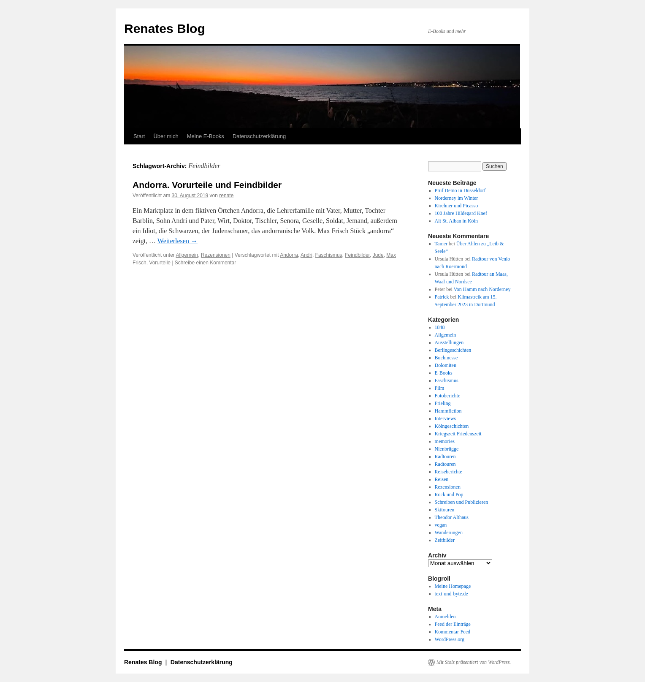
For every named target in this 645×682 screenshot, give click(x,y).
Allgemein (187, 255)
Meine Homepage (453, 586)
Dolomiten (445, 365)
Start (139, 136)
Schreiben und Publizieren (461, 502)
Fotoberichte (448, 396)
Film (439, 388)
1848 (440, 327)
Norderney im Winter (456, 198)
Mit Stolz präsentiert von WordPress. (473, 662)
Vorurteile (160, 263)
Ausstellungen (449, 342)
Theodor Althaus (452, 517)
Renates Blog (164, 28)
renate (226, 195)
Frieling (443, 403)
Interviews (445, 418)
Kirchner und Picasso (456, 206)
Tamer (441, 244)
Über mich (165, 136)
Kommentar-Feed (452, 632)
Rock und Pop (449, 494)
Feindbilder (357, 255)
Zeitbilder (445, 540)
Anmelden (445, 617)
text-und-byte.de (451, 594)
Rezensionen (215, 255)
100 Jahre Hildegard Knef (461, 213)
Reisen (442, 479)
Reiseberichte (448, 472)
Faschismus (328, 255)
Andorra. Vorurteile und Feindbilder (207, 185)
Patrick (442, 297)
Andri (306, 255)
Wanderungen (449, 532)
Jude (378, 255)
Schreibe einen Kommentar (205, 263)
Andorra (289, 255)
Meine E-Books (205, 136)
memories (445, 441)
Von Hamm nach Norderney (482, 289)
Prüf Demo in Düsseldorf (460, 190)
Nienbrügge (447, 449)
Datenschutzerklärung (259, 136)
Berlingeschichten (453, 350)
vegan (441, 525)
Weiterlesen (177, 241)
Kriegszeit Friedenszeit (458, 434)
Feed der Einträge (453, 624)
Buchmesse (446, 358)
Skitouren (445, 510)
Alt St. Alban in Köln (456, 221)
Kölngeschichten (452, 426)
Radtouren (445, 456)
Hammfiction (448, 411)
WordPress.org (449, 639)
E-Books (444, 373)
